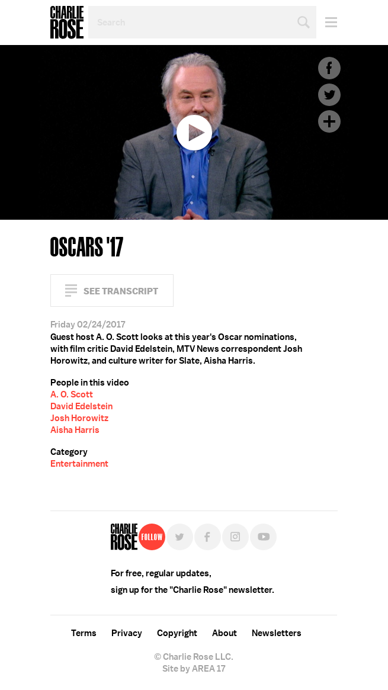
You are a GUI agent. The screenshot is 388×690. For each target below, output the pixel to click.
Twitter (329, 95)
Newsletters (277, 633)
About (224, 633)
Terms (84, 633)
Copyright (177, 633)
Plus (329, 121)
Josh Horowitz (79, 418)
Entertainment (79, 464)
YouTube (263, 537)
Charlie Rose (67, 22)
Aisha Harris (75, 430)
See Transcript (121, 291)
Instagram (235, 537)
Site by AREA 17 (193, 669)
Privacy (126, 633)
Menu (326, 22)
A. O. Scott (71, 394)
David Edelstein (81, 406)
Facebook (329, 68)
